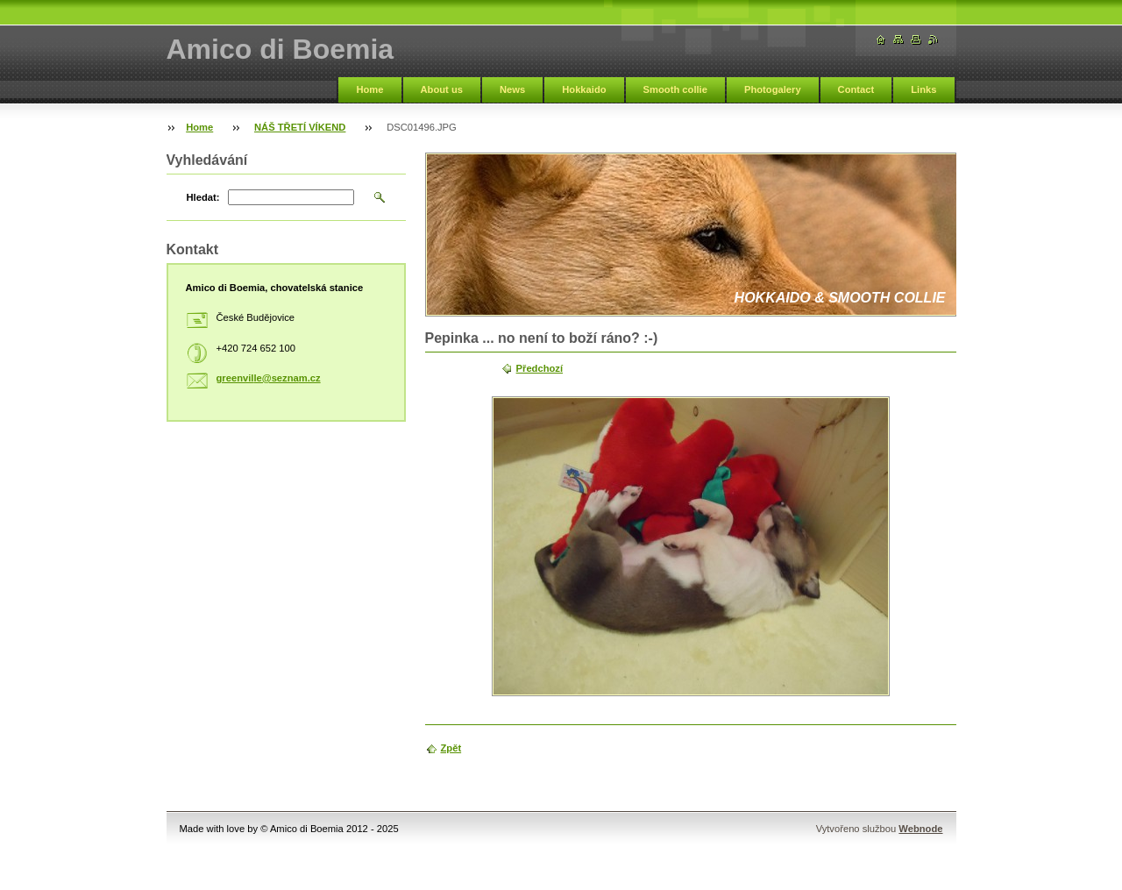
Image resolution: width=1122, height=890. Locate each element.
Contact (856, 89)
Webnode (920, 828)
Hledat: (203, 197)
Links (923, 89)
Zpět (451, 748)
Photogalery (772, 89)
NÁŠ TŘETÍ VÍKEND (299, 127)
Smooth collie (675, 89)
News (512, 89)
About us (442, 89)
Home (369, 89)
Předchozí (539, 368)
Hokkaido (584, 89)
